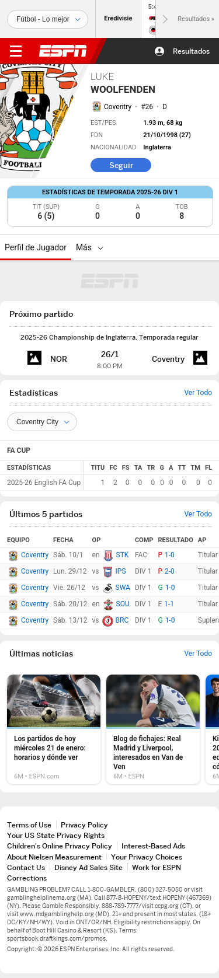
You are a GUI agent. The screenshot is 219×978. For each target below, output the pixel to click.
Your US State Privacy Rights (56, 835)
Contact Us (26, 867)
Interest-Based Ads (153, 845)
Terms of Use (29, 824)
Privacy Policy (84, 824)
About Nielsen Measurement (54, 857)
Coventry (117, 107)
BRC (122, 620)
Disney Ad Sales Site (88, 867)
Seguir (121, 165)
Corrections (27, 878)
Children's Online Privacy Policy (59, 845)
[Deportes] (48, 19)
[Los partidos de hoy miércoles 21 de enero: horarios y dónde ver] (53, 729)
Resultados (191, 51)
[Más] (100, 247)
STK (122, 555)
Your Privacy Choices (146, 857)
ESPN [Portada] (63, 51)
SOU (123, 604)
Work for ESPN (156, 867)
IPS (121, 571)
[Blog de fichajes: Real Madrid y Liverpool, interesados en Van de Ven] (153, 729)
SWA (123, 588)
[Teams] (42, 422)
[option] (53, 729)
